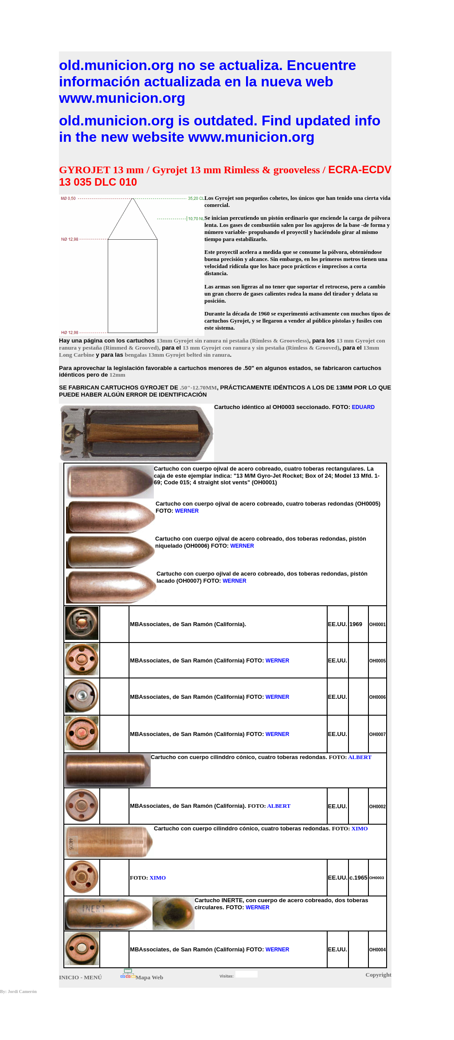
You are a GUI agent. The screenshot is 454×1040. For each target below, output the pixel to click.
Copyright (379, 974)
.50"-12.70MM (198, 387)
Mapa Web (149, 977)
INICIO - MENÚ (80, 977)
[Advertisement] (225, 23)
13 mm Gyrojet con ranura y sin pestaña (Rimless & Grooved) (261, 347)
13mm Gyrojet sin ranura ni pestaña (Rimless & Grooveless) (233, 340)
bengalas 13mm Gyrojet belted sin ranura (177, 354)
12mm (117, 374)
